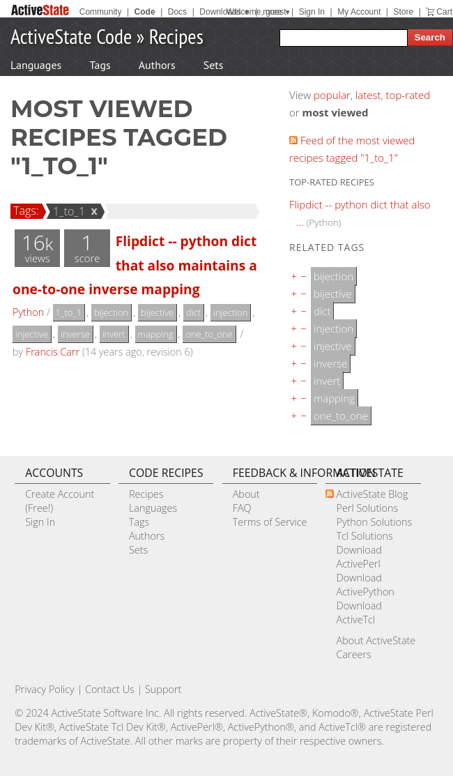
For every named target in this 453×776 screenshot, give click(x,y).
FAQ (242, 508)
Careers (353, 654)
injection (230, 312)
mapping (156, 334)
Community (100, 12)
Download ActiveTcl (358, 612)
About (246, 494)
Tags (99, 65)
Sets (214, 65)
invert (113, 334)
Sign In (312, 12)
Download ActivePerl (358, 556)
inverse (75, 334)
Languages (35, 65)
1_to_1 (67, 211)
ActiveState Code (71, 36)
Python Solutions (374, 521)
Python (28, 312)
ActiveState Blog (372, 494)
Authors (157, 65)
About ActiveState (375, 640)
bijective (157, 312)
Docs (177, 12)
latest (368, 95)
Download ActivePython (365, 584)
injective (31, 334)
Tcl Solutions (364, 535)
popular (332, 95)
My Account (359, 12)
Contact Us (110, 689)
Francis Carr (52, 351)
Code (145, 12)
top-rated (408, 95)
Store (403, 12)
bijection (111, 312)
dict (193, 312)
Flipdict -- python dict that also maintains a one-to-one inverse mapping (135, 264)
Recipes (176, 36)
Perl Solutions (367, 508)
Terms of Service (270, 521)
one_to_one (208, 334)
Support (163, 689)
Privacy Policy (45, 689)
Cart (444, 12)
